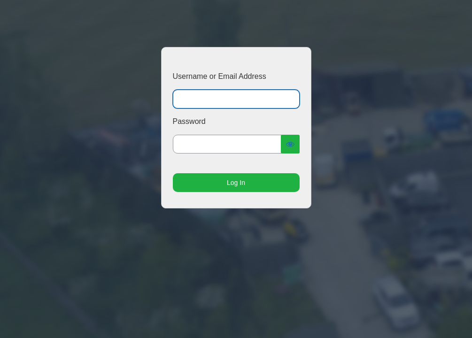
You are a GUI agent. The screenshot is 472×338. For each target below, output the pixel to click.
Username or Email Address (219, 76)
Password (189, 121)
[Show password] (290, 144)
